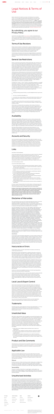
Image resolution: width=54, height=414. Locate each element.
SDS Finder (13, 402)
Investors (5, 405)
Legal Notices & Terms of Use (8, 410)
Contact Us (21, 397)
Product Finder (14, 400)
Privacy (14, 410)
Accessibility (22, 410)
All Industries (13, 397)
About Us (5, 397)
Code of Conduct (30, 400)
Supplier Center (22, 400)
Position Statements (30, 397)
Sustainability (6, 402)
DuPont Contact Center (23, 402)
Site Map (18, 410)
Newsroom (5, 400)
